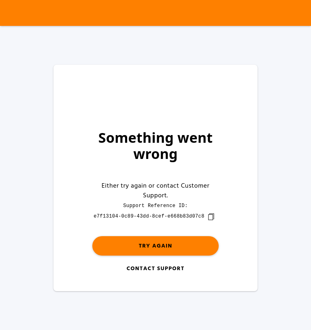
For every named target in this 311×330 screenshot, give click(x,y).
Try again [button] (155, 246)
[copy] (210, 216)
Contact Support (155, 268)
